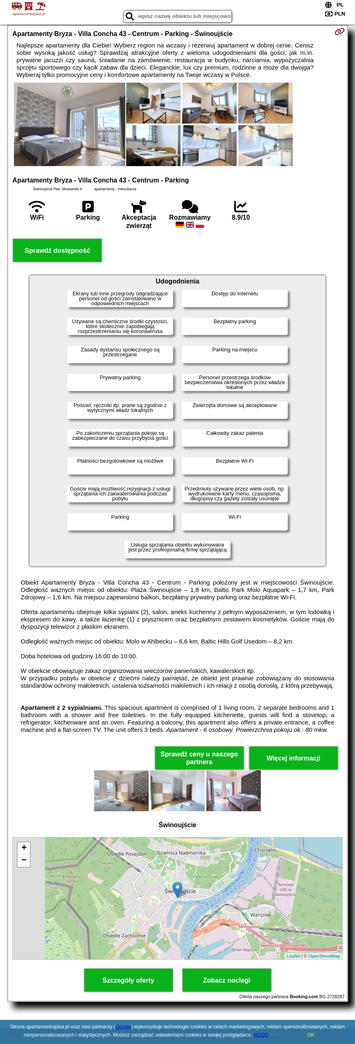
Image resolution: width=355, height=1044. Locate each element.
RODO (261, 1035)
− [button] (24, 861)
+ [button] (24, 848)
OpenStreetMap (324, 956)
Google (123, 1027)
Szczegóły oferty (128, 980)
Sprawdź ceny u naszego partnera (199, 758)
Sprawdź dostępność (57, 250)
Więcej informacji (293, 758)
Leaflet (293, 956)
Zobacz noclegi (227, 980)
